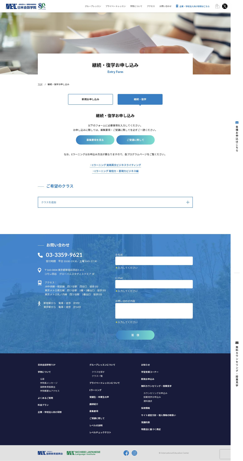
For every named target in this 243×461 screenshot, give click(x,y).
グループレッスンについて (102, 365)
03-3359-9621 (64, 254)
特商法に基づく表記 (151, 429)
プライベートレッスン (115, 6)
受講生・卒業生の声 (99, 397)
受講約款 (145, 422)
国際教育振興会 (47, 387)
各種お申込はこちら (236, 138)
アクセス (151, 6)
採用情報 (145, 408)
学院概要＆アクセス (50, 391)
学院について (136, 6)
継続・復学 (140, 99)
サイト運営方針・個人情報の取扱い (158, 415)
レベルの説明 (95, 425)
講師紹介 (93, 404)
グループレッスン (93, 6)
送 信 (135, 335)
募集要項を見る (95, 140)
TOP (40, 84)
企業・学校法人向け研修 (50, 412)
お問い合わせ (165, 6)
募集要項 (93, 411)
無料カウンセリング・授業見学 (156, 386)
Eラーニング (95, 390)
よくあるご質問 (45, 398)
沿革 (42, 379)
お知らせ (145, 365)
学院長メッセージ (48, 383)
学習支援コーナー (150, 372)
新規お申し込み (90, 99)
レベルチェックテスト (100, 432)
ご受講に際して (135, 140)
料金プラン (43, 405)
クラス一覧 (97, 376)
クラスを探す (98, 372)
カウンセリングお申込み (155, 393)
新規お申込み (147, 379)
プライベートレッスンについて (104, 383)
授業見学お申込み (152, 397)
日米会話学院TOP (46, 365)
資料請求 (148, 401)
